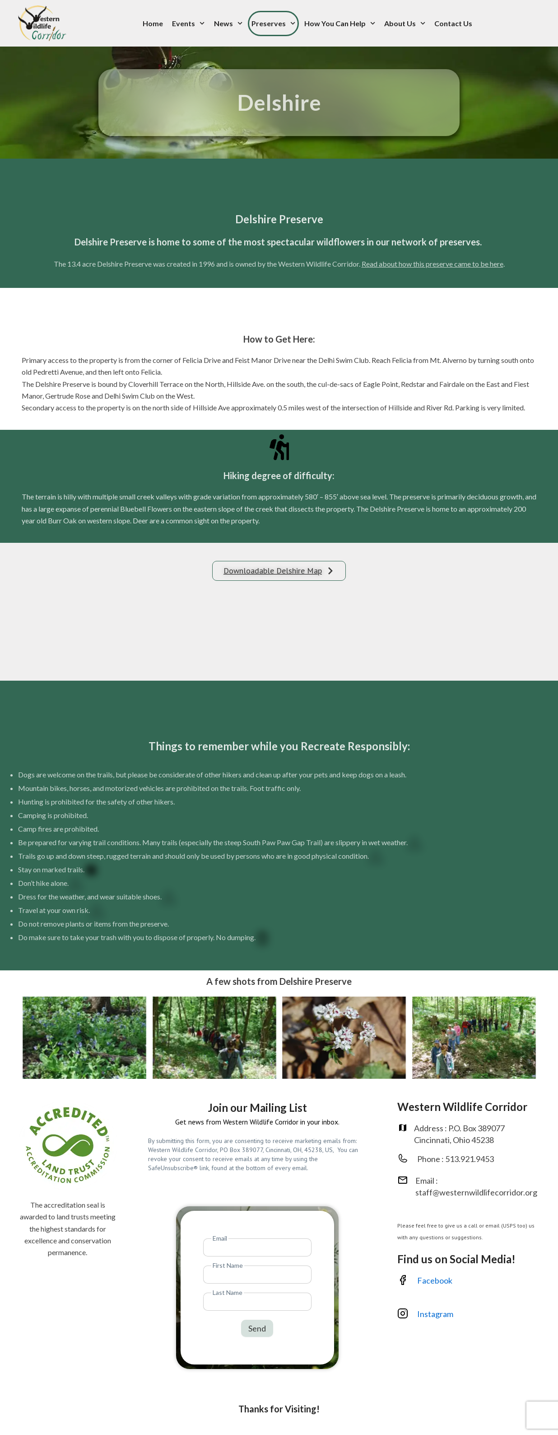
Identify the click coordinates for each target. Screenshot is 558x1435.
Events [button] (188, 23)
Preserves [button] (273, 23)
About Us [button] (404, 23)
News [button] (228, 23)
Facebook (434, 1280)
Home (153, 23)
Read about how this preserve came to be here (432, 263)
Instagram (436, 1314)
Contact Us (453, 23)
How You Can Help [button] (339, 23)
